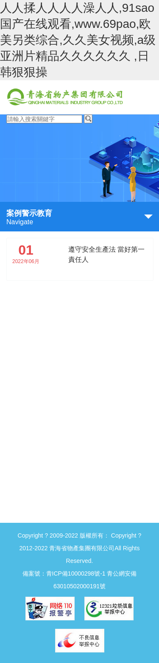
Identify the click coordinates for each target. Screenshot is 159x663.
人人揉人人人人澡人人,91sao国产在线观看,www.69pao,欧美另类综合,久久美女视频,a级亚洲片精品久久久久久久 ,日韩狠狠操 (78, 40)
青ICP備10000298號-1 (76, 573)
